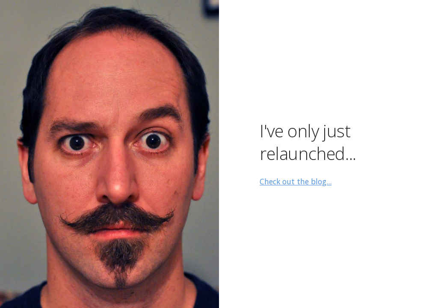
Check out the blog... (295, 182)
